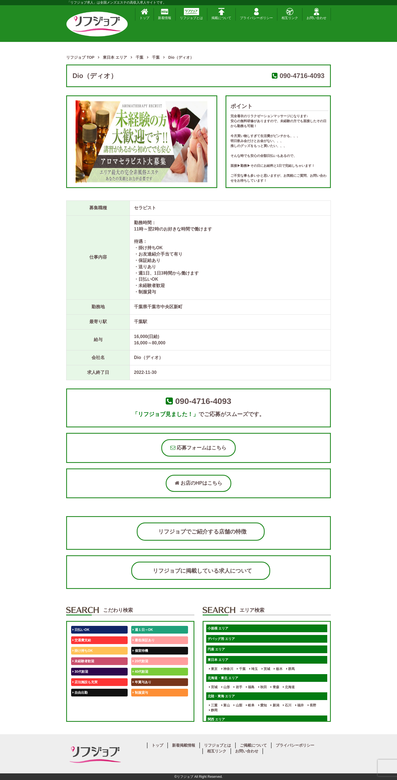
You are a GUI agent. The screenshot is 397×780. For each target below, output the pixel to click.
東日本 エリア (218, 660)
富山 (225, 705)
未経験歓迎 (142, 703)
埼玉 (253, 669)
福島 (250, 687)
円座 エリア (216, 649)
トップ (144, 14)
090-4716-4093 (302, 75)
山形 (225, 687)
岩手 (238, 687)
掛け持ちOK (83, 651)
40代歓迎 (140, 672)
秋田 (262, 687)
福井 (299, 705)
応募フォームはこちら (198, 448)
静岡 (213, 710)
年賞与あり (142, 682)
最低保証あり (143, 640)
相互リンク (289, 14)
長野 (312, 705)
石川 (287, 705)
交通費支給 (82, 640)
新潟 (274, 705)
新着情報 (164, 14)
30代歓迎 (80, 672)
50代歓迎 (80, 703)
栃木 (278, 669)
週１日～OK (143, 630)
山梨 (238, 705)
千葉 (241, 669)
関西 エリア (216, 719)
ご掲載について (253, 745)
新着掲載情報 (183, 745)
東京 (213, 669)
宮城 (213, 687)
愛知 (262, 705)
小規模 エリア (218, 628)
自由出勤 (80, 693)
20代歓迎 (140, 661)
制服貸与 (140, 693)
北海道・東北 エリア (223, 678)
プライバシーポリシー (256, 14)
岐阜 (250, 705)
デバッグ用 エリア (221, 639)
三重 (213, 705)
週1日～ (139, 713)
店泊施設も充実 (85, 682)
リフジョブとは (191, 14)
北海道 (289, 687)
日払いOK (81, 630)
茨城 (266, 669)
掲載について (221, 14)
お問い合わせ (316, 14)
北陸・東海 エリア (221, 696)
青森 (274, 687)
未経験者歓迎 (83, 661)
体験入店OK (83, 713)
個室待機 (140, 651)
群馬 (290, 669)
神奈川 (227, 669)
